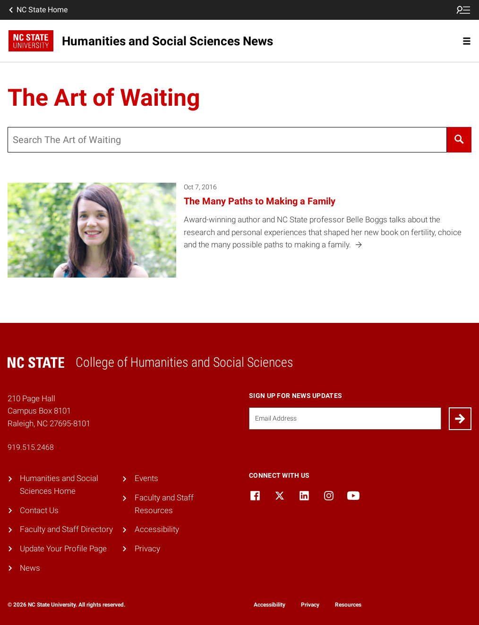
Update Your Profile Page (63, 548)
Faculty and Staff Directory (66, 529)
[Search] (459, 139)
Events (146, 478)
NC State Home (37, 10)
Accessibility (157, 529)
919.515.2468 (31, 447)
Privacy (147, 548)
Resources (348, 604)
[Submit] (460, 418)
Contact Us (39, 510)
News (30, 568)
